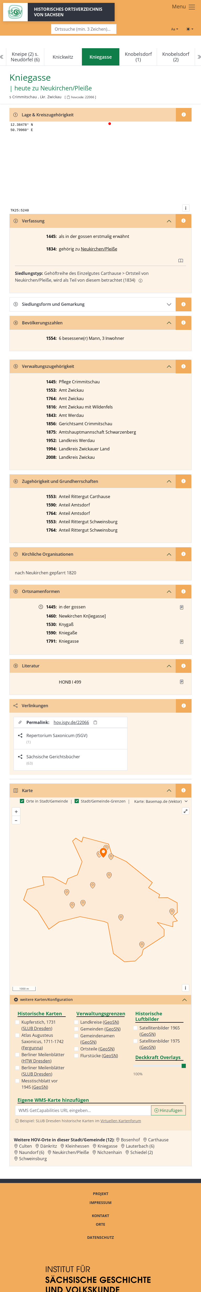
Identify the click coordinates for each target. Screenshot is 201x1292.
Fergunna (32, 1048)
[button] (182, 607)
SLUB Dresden (37, 1028)
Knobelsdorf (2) (175, 57)
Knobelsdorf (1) (138, 57)
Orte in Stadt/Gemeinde (47, 801)
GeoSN (40, 1087)
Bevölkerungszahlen (38, 323)
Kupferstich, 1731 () (38, 1025)
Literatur (27, 666)
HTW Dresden (36, 1061)
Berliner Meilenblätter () (43, 1058)
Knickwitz (63, 57)
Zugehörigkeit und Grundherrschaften (56, 481)
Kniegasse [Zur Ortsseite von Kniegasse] (108, 1146)
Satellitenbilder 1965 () (159, 1031)
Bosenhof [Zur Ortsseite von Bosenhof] (130, 1140)
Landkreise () (99, 1022)
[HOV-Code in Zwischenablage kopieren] (68, 97)
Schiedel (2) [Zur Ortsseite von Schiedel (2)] (141, 1152)
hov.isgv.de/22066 (71, 722)
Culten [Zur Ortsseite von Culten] (25, 1146)
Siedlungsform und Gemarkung (49, 304)
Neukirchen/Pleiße (99, 249)
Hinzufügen (168, 1110)
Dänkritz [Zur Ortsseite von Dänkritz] (48, 1146)
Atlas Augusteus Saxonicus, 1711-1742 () (42, 1041)
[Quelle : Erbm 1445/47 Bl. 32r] (181, 607)
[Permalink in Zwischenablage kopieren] (95, 722)
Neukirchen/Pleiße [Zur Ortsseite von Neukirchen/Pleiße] (71, 1152)
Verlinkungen (30, 705)
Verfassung (29, 221)
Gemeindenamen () (97, 1039)
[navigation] (100, 57)
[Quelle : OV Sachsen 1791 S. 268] (181, 641)
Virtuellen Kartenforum (120, 1120)
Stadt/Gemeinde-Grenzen (103, 801)
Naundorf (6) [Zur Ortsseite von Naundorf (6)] (31, 1152)
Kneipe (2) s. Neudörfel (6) (25, 57)
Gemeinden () (100, 1029)
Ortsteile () (97, 1049)
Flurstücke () (99, 1056)
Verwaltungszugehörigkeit (44, 366)
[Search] (83, 29)
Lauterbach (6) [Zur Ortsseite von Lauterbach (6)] (140, 1146)
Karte (23, 790)
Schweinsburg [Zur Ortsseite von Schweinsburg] (33, 1159)
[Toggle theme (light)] (190, 29)
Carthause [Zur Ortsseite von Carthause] (158, 1140)
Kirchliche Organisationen (43, 554)
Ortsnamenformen (37, 591)
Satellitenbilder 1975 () (159, 1044)
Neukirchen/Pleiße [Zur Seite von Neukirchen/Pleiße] (66, 88)
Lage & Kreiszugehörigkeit (43, 115)
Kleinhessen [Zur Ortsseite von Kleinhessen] (77, 1146)
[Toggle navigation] (184, 7)
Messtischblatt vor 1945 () (39, 1084)
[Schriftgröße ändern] (175, 29)
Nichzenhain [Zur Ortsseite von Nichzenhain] (109, 1152)
